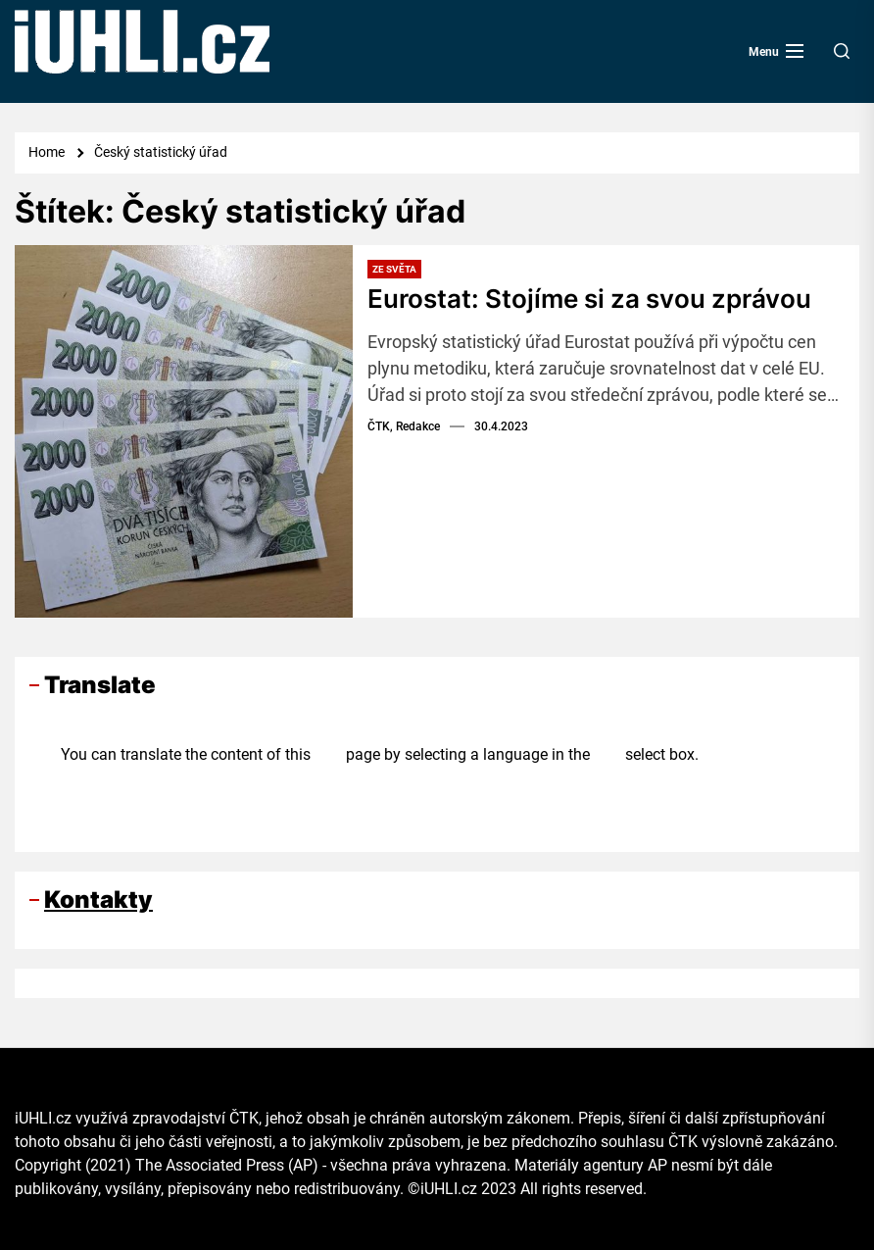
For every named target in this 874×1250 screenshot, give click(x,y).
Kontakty (98, 899)
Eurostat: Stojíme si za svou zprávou (589, 298)
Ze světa (394, 269)
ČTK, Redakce (403, 426)
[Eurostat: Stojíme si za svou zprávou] (184, 431)
